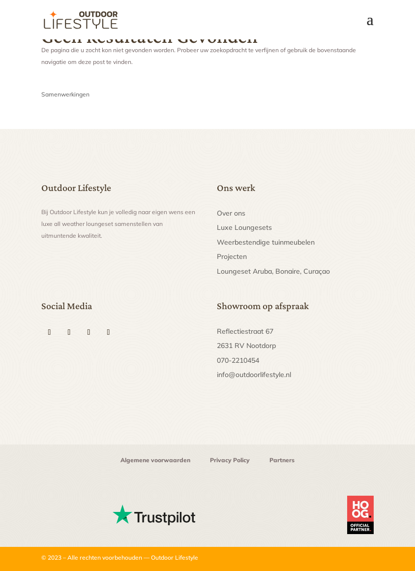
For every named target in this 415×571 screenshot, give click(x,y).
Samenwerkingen (65, 94)
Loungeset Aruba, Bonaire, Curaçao (273, 271)
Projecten (232, 256)
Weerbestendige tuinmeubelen (266, 242)
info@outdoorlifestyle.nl (254, 374)
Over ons (231, 213)
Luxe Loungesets (244, 227)
